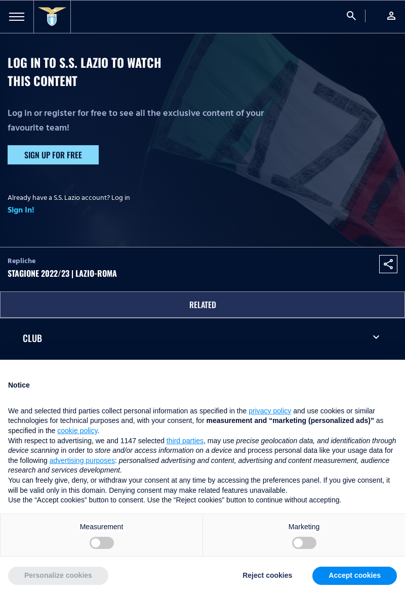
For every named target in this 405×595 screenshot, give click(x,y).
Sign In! (21, 210)
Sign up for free (53, 155)
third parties (185, 441)
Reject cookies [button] (267, 575)
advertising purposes (82, 460)
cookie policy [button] (77, 431)
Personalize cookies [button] (58, 575)
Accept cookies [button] (355, 575)
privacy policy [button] (270, 411)
